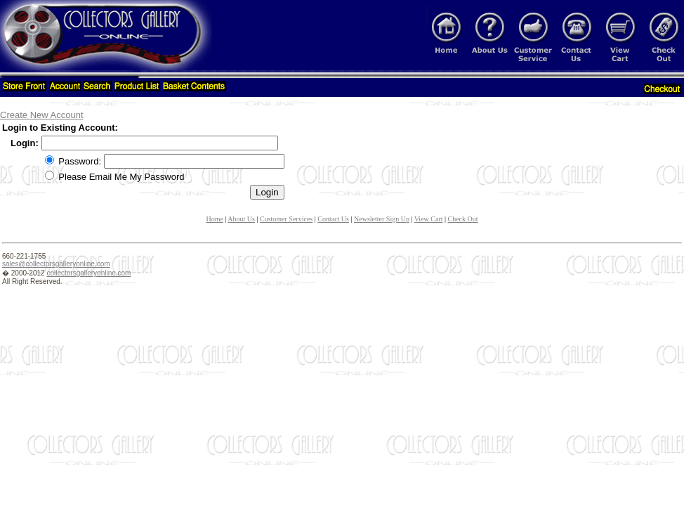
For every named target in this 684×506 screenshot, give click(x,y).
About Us (241, 219)
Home (214, 219)
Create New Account (42, 115)
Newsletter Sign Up (381, 219)
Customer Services (286, 219)
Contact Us (333, 219)
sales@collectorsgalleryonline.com (56, 264)
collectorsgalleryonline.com (88, 273)
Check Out (463, 219)
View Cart (428, 219)
